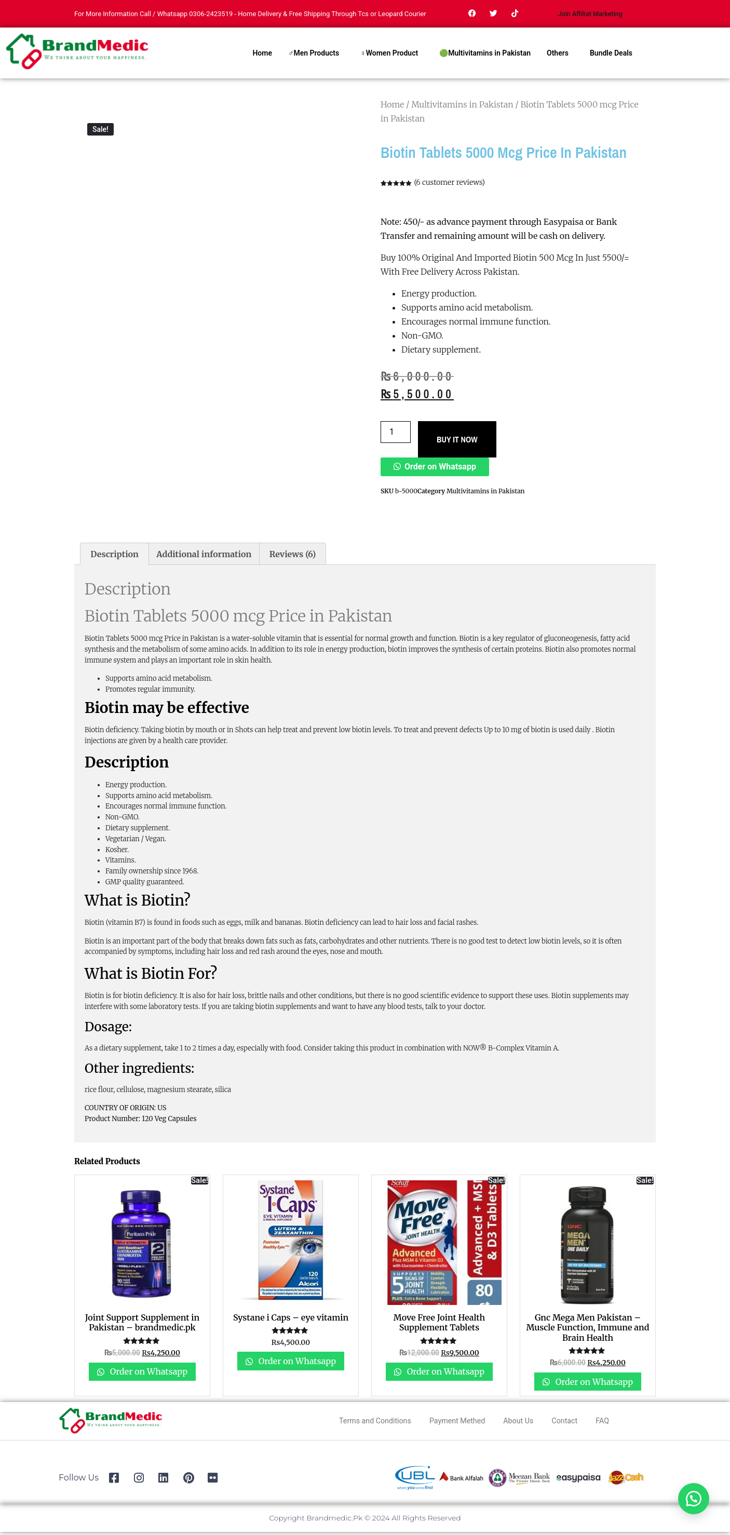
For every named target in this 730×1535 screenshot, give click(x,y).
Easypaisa (564, 225)
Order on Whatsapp (440, 469)
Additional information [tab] (203, 556)
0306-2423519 (211, 15)
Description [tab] (114, 556)
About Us (523, 1423)
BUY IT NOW (457, 442)
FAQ (619, 1423)
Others (558, 56)
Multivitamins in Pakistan (462, 107)
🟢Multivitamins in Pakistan (485, 56)
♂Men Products (313, 56)
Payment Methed (455, 1423)
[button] (435, 469)
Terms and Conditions (362, 1423)
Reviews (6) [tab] (292, 556)
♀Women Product (389, 56)
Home (262, 56)
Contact (576, 1423)
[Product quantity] (396, 435)
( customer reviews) (449, 185)
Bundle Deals (611, 56)
